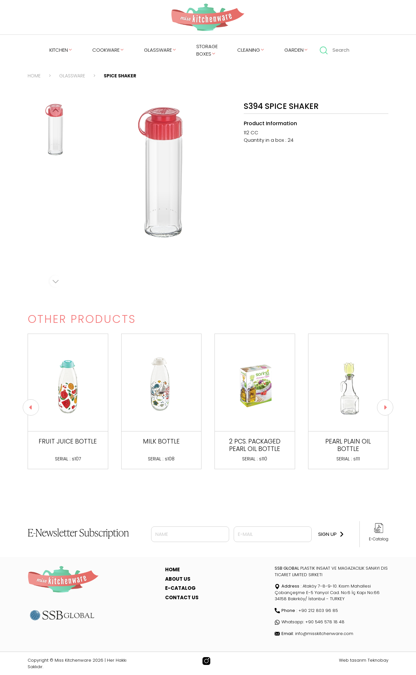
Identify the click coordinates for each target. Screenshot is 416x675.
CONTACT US (182, 597)
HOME (34, 76)
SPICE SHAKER (120, 76)
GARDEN (296, 49)
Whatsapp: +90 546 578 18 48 (309, 622)
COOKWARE (108, 49)
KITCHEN (61, 49)
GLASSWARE (160, 49)
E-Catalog (378, 539)
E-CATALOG (180, 588)
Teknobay (378, 660)
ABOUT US (177, 579)
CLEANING (251, 49)
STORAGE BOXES (207, 50)
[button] (385, 407)
